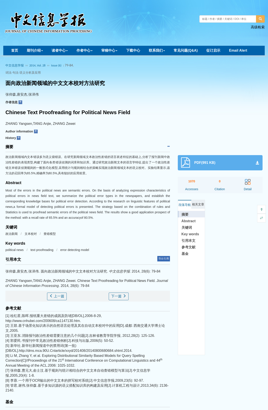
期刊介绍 (35, 50)
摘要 (184, 214)
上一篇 (56, 296)
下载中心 (133, 50)
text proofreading (42, 250)
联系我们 (157, 50)
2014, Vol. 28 (37, 65)
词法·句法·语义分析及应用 (23, 72)
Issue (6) (56, 65)
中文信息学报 (14, 65)
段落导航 (185, 205)
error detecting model (74, 250)
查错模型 (50, 233)
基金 (184, 254)
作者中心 (84, 50)
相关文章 (198, 204)
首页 (14, 50)
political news (14, 250)
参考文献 (188, 247)
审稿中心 (109, 50)
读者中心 (60, 50)
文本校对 (31, 233)
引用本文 (188, 240)
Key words (190, 234)
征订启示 (213, 50)
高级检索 (258, 27)
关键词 (186, 227)
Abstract (188, 221)
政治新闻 (11, 233)
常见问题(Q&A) (186, 50)
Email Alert (238, 50)
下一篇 (118, 296)
